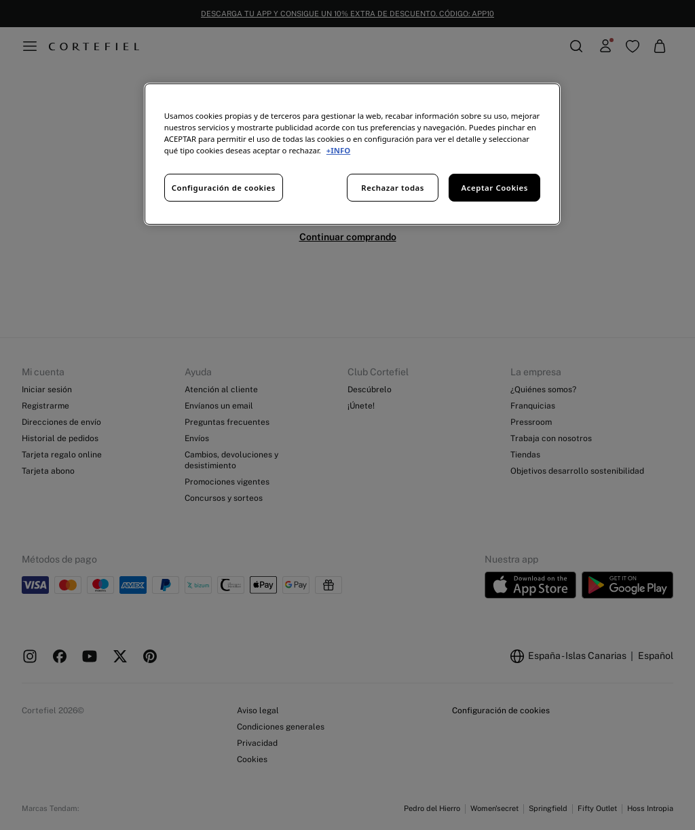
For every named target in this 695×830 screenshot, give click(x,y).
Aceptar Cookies (495, 188)
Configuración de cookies (224, 188)
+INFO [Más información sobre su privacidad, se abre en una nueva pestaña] (338, 150)
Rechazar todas (392, 188)
